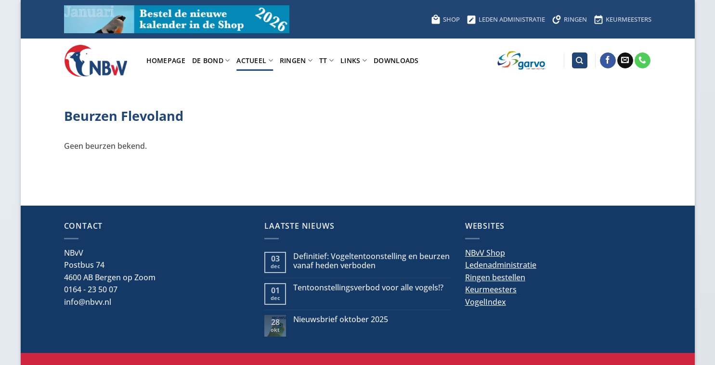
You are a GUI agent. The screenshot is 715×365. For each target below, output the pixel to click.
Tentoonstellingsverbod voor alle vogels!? (368, 287)
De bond (211, 60)
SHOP (445, 19)
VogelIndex (485, 302)
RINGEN (569, 19)
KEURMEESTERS (622, 19)
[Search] (579, 60)
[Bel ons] (642, 60)
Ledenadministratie (500, 265)
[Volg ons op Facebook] (608, 60)
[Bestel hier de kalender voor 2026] (176, 19)
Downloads (396, 60)
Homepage (165, 60)
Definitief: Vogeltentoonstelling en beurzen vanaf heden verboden (371, 261)
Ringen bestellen (495, 277)
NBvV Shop (485, 253)
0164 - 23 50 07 (90, 289)
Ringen (296, 60)
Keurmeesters (491, 289)
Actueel (254, 60)
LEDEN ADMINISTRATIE (506, 19)
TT (326, 60)
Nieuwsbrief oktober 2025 (340, 319)
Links (353, 60)
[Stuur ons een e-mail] (625, 60)
